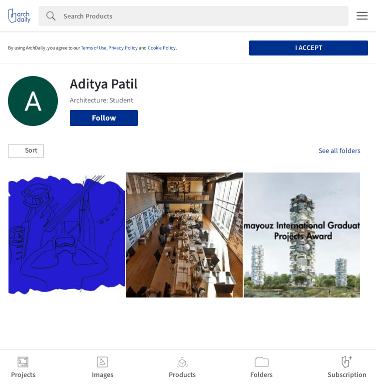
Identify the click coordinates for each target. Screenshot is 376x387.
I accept (309, 48)
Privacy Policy (123, 48)
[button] (26, 151)
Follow (104, 118)
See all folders (340, 151)
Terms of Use (93, 48)
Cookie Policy (162, 48)
